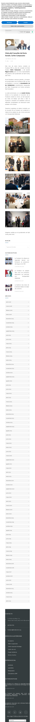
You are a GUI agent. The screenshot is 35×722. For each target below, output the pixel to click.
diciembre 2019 (17, 518)
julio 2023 (17, 435)
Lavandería (10, 668)
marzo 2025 (17, 352)
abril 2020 (17, 501)
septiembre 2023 (17, 426)
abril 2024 (17, 397)
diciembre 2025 (17, 318)
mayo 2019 (17, 543)
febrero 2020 (17, 509)
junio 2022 (17, 451)
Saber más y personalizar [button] (17, 26)
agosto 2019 (17, 530)
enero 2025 (17, 360)
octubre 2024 (17, 372)
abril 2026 (17, 302)
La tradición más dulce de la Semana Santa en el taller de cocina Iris (22, 286)
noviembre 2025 (17, 323)
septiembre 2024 (17, 377)
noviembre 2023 (17, 418)
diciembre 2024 (17, 364)
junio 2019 (17, 539)
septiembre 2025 (17, 331)
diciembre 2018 (17, 563)
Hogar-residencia (12, 652)
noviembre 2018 (17, 568)
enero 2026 (17, 314)
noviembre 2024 (17, 368)
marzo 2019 (17, 551)
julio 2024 (17, 385)
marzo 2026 (17, 306)
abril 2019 (17, 547)
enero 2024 (17, 410)
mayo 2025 (17, 343)
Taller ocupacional (13, 643)
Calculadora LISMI (12, 673)
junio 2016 (17, 580)
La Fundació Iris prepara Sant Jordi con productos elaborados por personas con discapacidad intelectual (22, 274)
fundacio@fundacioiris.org (14, 629)
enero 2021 (17, 476)
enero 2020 (17, 514)
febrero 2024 (17, 406)
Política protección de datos (21, 716)
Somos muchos (12, 655)
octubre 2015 (17, 593)
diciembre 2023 (17, 414)
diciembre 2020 (17, 480)
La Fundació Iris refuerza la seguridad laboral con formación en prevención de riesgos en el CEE (22, 261)
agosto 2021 (17, 464)
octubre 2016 (17, 576)
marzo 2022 (17, 455)
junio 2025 (17, 339)
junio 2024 (17, 389)
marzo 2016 (17, 584)
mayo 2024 (17, 393)
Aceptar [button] (26, 22)
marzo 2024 (17, 402)
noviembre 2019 (17, 522)
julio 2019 (17, 534)
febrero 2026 (17, 310)
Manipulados (11, 670)
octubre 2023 (17, 422)
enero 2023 (17, 447)
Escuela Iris (11, 641)
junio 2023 (17, 439)
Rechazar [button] (9, 22)
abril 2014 (17, 601)
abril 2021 (17, 472)
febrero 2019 (17, 555)
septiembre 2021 (17, 460)
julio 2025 (17, 335)
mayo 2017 (17, 572)
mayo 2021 (17, 468)
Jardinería (10, 665)
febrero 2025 (17, 356)
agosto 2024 (17, 381)
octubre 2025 (17, 327)
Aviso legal (10, 716)
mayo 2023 (17, 443)
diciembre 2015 (17, 588)
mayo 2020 (17, 497)
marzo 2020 (17, 505)
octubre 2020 (17, 485)
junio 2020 (17, 493)
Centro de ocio (12, 649)
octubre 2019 (17, 526)
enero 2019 (17, 559)
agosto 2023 (17, 431)
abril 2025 (17, 348)
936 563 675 (11, 625)
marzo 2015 (17, 597)
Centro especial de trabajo (15, 646)
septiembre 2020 (17, 489)
